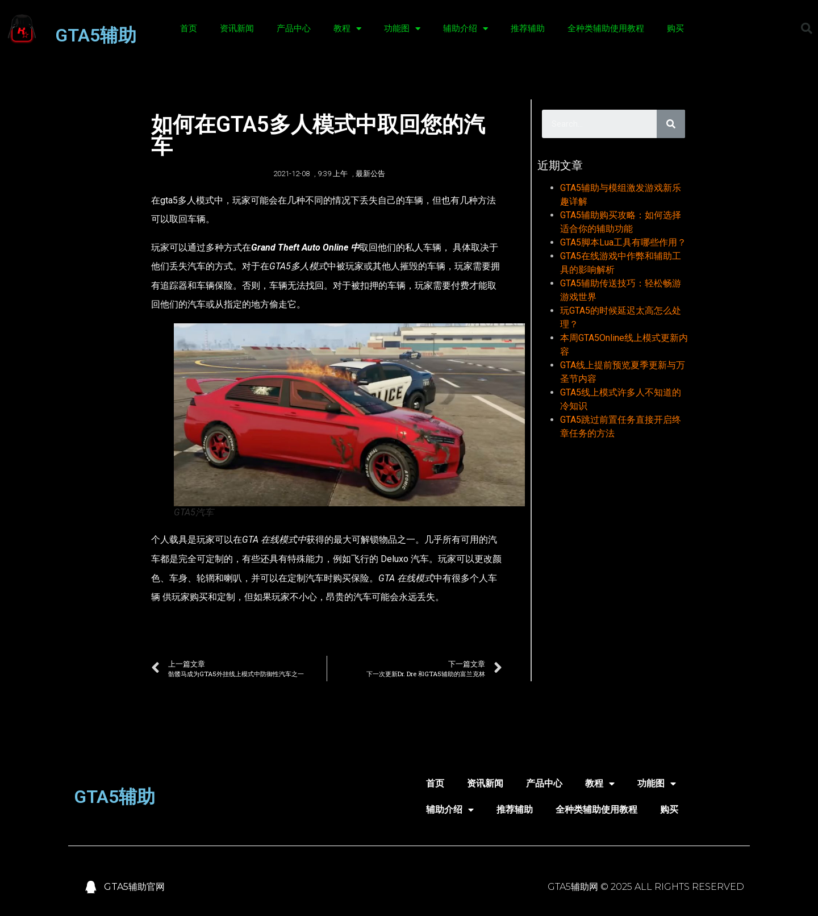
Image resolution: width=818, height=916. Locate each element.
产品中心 (294, 28)
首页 (188, 28)
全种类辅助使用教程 (605, 28)
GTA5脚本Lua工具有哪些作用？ (623, 242)
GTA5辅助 (95, 35)
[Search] (671, 124)
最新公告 (370, 173)
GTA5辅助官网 (134, 886)
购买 (675, 28)
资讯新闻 (237, 28)
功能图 (402, 29)
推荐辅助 (528, 28)
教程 (347, 29)
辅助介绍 (465, 29)
